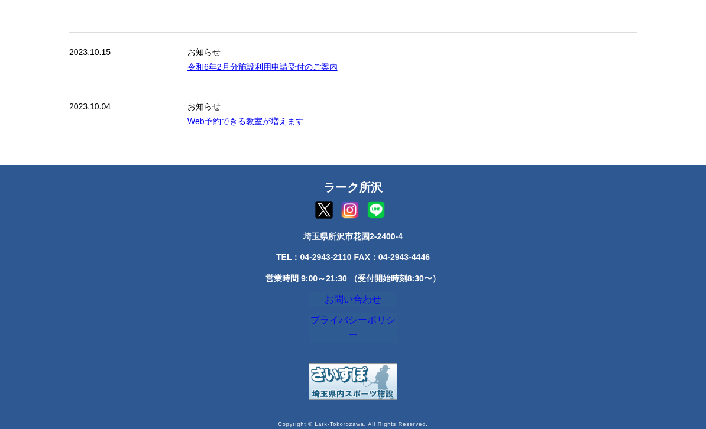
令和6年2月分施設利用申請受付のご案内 (262, 67)
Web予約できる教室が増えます (245, 121)
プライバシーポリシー (353, 328)
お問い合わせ (353, 302)
